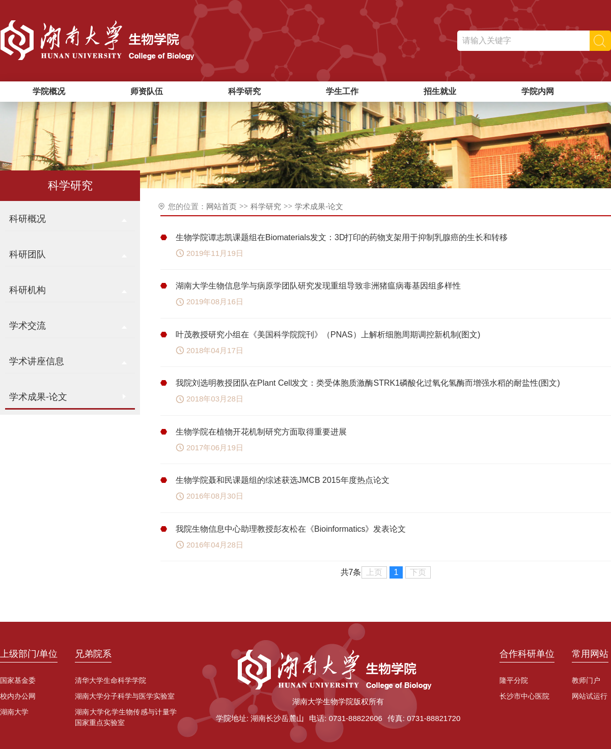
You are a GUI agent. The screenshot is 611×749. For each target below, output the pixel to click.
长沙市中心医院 (524, 696)
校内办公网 (18, 696)
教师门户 (586, 680)
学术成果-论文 (319, 206)
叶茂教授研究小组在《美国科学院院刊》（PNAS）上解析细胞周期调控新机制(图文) (328, 334)
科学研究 (244, 91)
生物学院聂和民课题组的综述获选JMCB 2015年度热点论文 (283, 480)
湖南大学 (14, 712)
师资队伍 (146, 91)
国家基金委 (18, 680)
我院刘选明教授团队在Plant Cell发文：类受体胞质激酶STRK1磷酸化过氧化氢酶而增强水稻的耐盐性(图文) (368, 383)
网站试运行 (589, 696)
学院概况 (49, 91)
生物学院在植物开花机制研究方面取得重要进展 (261, 431)
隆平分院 (513, 680)
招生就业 (440, 91)
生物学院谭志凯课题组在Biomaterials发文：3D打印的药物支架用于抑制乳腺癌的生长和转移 (342, 237)
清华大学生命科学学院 (110, 680)
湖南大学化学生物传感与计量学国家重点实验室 (126, 717)
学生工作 (342, 91)
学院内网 (537, 91)
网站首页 (221, 206)
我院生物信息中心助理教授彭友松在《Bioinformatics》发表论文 (291, 529)
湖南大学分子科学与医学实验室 (125, 696)
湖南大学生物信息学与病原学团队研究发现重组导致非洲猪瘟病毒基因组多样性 (318, 285)
